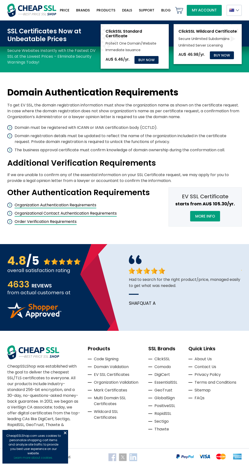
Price (64, 10)
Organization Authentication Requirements (55, 205)
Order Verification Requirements (46, 221)
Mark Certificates (110, 390)
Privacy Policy (208, 374)
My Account (204, 10)
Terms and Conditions (215, 382)
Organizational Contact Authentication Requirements (66, 213)
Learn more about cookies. (33, 458)
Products (106, 10)
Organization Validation (116, 382)
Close (65, 433)
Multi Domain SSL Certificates (110, 401)
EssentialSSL (165, 382)
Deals (127, 10)
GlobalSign (164, 398)
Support (146, 10)
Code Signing (106, 359)
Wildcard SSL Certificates (106, 414)
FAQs (200, 398)
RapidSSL (162, 413)
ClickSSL (162, 359)
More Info (205, 216)
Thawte (161, 429)
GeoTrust (163, 390)
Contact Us (205, 367)
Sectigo (161, 421)
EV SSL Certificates (111, 374)
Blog (166, 10)
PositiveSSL (164, 406)
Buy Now (146, 59)
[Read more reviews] (34, 317)
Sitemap (203, 390)
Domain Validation (111, 367)
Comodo (162, 367)
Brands (83, 10)
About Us (203, 359)
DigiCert (162, 374)
